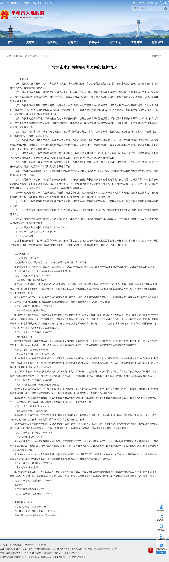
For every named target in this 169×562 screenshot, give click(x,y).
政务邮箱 (37, 2)
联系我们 (4, 545)
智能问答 (15, 2)
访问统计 (29, 545)
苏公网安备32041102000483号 (13, 557)
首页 (10, 42)
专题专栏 (136, 42)
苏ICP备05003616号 (61, 557)
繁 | (134, 2)
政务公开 (73, 42)
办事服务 (94, 42)
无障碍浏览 (152, 2)
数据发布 (157, 42)
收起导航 (161, 549)
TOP (161, 553)
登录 (164, 2)
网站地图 (17, 545)
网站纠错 (42, 545)
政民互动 (115, 42)
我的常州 (5, 2)
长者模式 (161, 511)
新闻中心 (52, 42)
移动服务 (26, 2)
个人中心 (47, 2)
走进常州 (31, 42)
